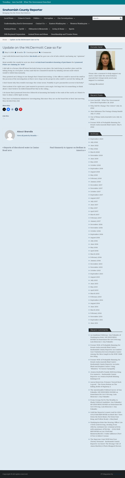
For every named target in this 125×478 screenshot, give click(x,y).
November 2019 (96, 155)
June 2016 (94, 244)
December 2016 (96, 224)
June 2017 (94, 205)
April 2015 (94, 290)
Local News (8, 18)
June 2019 (94, 159)
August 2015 (95, 277)
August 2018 (95, 172)
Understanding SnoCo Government (18, 24)
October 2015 (95, 270)
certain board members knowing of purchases (53, 62)
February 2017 (96, 218)
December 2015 (96, 264)
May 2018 (94, 175)
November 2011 (96, 316)
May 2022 (94, 149)
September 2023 (96, 139)
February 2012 (96, 313)
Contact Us (40, 24)
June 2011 (94, 323)
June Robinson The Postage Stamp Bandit (106, 111)
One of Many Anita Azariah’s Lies (103, 117)
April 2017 (94, 211)
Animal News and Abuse (38, 34)
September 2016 (96, 234)
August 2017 (95, 198)
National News (10, 29)
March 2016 (94, 254)
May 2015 (94, 287)
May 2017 (94, 208)
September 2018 (96, 168)
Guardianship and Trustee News (64, 34)
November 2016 (96, 228)
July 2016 (94, 241)
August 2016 (95, 238)
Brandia (20, 52)
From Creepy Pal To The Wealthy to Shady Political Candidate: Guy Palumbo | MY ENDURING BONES (106, 402)
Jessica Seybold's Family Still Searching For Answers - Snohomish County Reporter (105, 374)
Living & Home (58, 29)
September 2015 (96, 274)
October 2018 (95, 165)
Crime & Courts (24, 18)
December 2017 (96, 185)
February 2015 (96, 297)
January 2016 (95, 261)
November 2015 (96, 267)
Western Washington (78, 24)
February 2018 (96, 178)
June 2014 (94, 307)
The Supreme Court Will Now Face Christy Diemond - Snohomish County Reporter (105, 441)
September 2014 (96, 300)
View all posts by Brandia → (27, 135)
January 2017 (95, 221)
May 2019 (94, 162)
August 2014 (95, 303)
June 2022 (94, 145)
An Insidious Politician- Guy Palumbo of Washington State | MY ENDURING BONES (105, 337)
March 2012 (94, 310)
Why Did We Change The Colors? (103, 106)
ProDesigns (117, 474)
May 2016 (94, 247)
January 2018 (95, 182)
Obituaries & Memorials (38, 29)
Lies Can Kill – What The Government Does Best (31, 2)
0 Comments (46, 52)
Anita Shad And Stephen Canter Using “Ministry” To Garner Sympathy (104, 366)
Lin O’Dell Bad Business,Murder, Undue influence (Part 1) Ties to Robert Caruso (105, 434)
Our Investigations (65, 18)
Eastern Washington (57, 24)
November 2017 (96, 188)
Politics (36, 18)
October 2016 (95, 231)
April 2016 (94, 251)
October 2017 (95, 191)
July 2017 (94, 201)
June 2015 (94, 284)
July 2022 (94, 142)
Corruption (48, 18)
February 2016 (96, 257)
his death (33, 56)
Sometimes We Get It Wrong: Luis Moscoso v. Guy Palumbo (106, 407)
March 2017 (94, 215)
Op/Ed (21, 29)
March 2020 (95, 152)
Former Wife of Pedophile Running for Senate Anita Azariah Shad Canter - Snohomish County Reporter (105, 347)
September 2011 (96, 320)
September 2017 (96, 195)
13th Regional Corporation (14, 34)
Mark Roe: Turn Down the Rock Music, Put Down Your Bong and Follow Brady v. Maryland (106, 417)
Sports (71, 29)
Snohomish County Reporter (22, 10)
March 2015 (94, 293)
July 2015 (94, 280)
